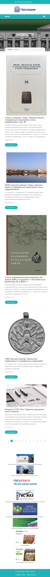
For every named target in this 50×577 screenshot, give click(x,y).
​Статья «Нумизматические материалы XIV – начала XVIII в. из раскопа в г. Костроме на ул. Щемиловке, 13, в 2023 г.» (25, 279)
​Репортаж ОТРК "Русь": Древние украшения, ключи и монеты (24, 410)
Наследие (21, 571)
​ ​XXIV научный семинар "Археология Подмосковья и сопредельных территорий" (24, 360)
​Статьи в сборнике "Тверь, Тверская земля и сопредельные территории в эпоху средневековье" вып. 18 (24, 119)
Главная (9, 49)
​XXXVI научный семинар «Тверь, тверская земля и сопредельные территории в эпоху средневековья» (24, 187)
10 (44, 441)
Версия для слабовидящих (23, 2)
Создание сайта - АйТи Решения (26, 575)
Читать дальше (11, 145)
